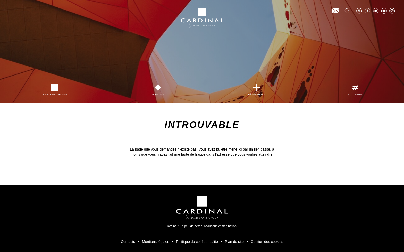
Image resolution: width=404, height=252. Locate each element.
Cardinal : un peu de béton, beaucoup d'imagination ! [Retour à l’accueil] (202, 212)
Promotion (158, 90)
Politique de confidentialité (197, 242)
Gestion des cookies (267, 242)
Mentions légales (155, 242)
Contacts (128, 242)
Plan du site (234, 242)
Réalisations (256, 90)
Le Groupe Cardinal (54, 90)
